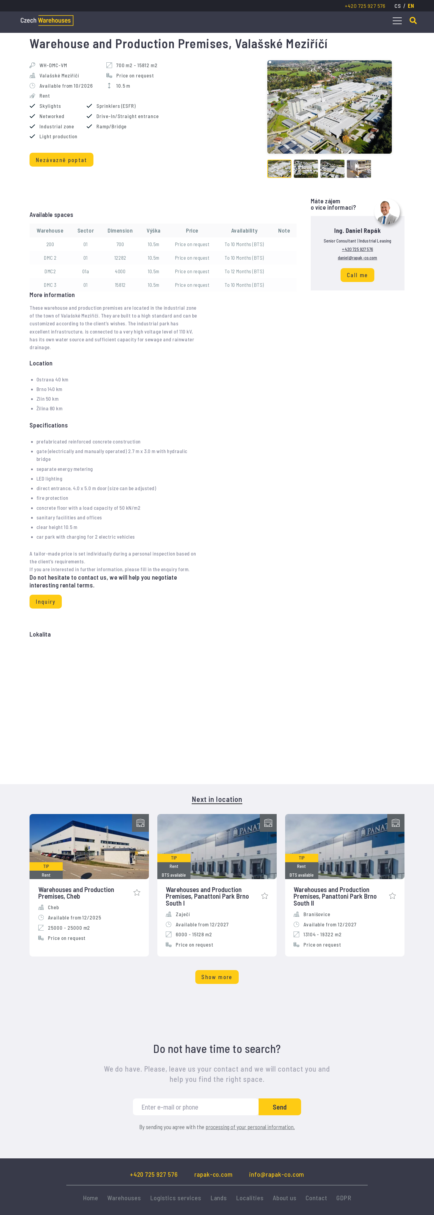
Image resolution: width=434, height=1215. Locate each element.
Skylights (50, 105)
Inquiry (45, 601)
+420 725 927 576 (365, 5)
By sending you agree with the (217, 1127)
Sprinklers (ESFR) (116, 105)
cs (398, 5)
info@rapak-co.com (276, 1174)
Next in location (217, 799)
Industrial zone (56, 126)
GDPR (343, 1197)
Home (91, 1197)
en (411, 5)
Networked (51, 116)
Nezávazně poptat (61, 159)
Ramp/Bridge (111, 126)
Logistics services (175, 1197)
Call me (357, 274)
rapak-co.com (213, 1174)
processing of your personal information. (250, 1126)
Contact (316, 1197)
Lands (218, 1197)
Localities (249, 1197)
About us (285, 1197)
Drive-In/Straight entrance (127, 116)
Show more (216, 976)
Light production (58, 136)
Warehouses (124, 1197)
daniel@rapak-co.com (357, 257)
